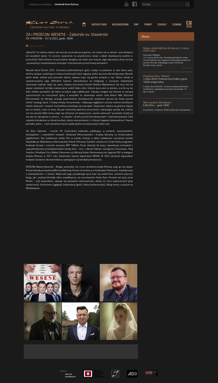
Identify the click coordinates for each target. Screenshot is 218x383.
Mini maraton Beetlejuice (157, 102)
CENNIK (176, 24)
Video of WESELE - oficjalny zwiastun (80, 227)
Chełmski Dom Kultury (66, 4)
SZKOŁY (162, 24)
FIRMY (148, 24)
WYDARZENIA (120, 24)
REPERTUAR (99, 24)
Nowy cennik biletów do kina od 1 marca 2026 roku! (166, 49)
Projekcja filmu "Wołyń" (156, 76)
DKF (136, 24)
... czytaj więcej (186, 67)
